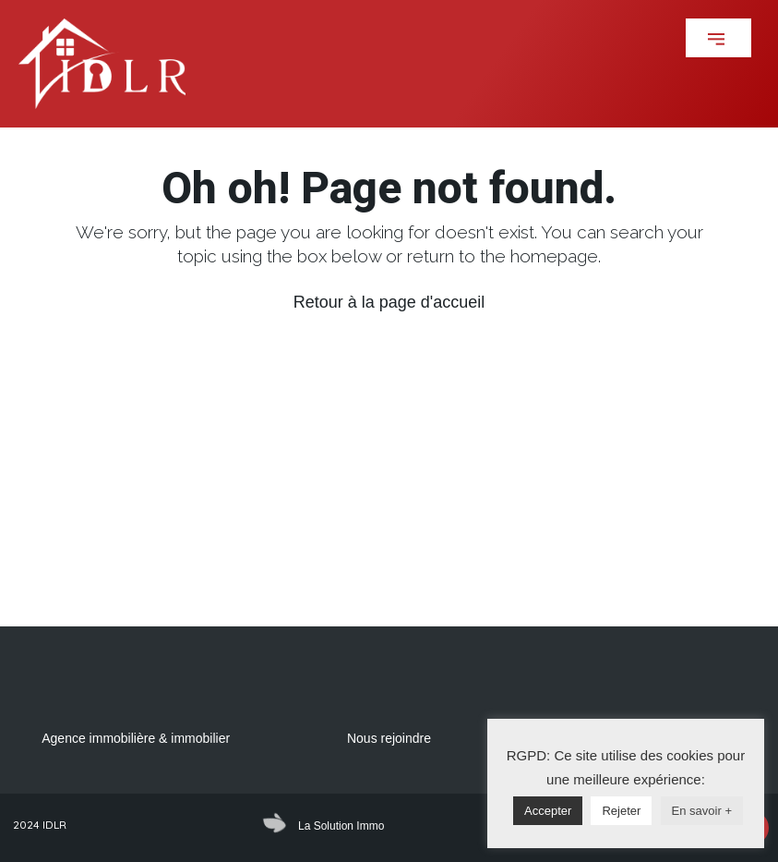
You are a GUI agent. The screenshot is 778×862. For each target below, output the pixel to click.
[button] (718, 37)
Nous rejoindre (389, 738)
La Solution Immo (341, 826)
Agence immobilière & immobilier (136, 738)
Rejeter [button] (621, 811)
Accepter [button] (547, 811)
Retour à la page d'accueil (389, 302)
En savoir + (702, 811)
